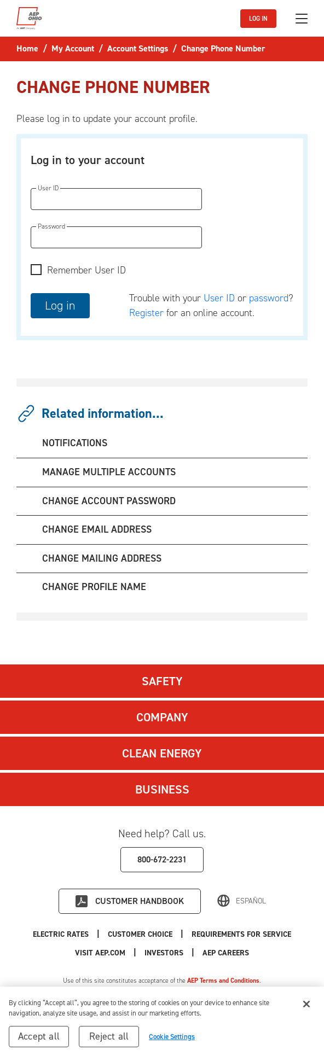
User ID (219, 298)
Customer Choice (140, 934)
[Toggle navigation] (301, 18)
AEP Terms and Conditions (223, 980)
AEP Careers (225, 953)
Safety (162, 681)
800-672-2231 (162, 859)
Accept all (39, 1039)
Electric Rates (61, 934)
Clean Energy (162, 753)
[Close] (306, 1007)
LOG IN (258, 18)
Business (162, 789)
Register (146, 312)
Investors (163, 953)
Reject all (109, 1039)
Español (251, 901)
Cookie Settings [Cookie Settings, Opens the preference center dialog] (172, 1039)
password (268, 298)
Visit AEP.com (100, 953)
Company (162, 717)
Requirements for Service (241, 934)
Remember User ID (86, 270)
